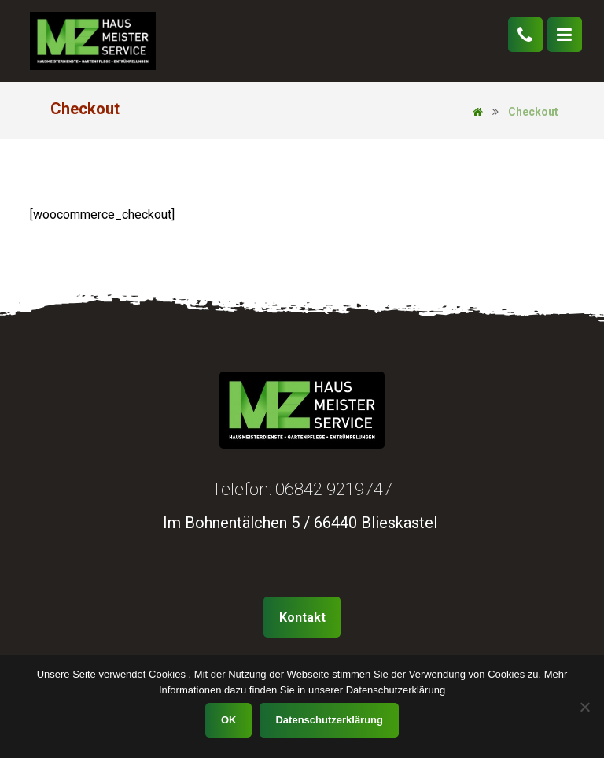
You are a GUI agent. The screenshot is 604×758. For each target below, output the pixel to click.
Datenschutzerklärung (329, 720)
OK (229, 720)
